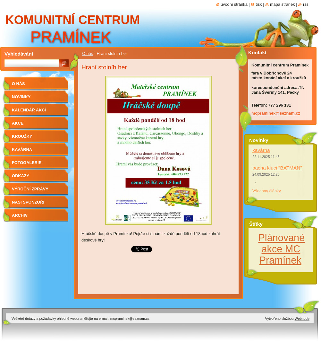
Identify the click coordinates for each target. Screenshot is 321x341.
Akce (17, 123)
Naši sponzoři (28, 202)
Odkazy (20, 175)
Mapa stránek (282, 4)
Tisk (259, 4)
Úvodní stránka (234, 4)
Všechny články (266, 190)
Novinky (21, 96)
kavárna (261, 150)
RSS (305, 4)
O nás (87, 53)
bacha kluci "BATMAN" (277, 167)
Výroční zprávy (30, 189)
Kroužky (22, 136)
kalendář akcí (29, 110)
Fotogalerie (26, 162)
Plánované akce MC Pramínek (281, 249)
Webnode (302, 318)
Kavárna (22, 149)
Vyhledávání (18, 54)
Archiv (20, 215)
